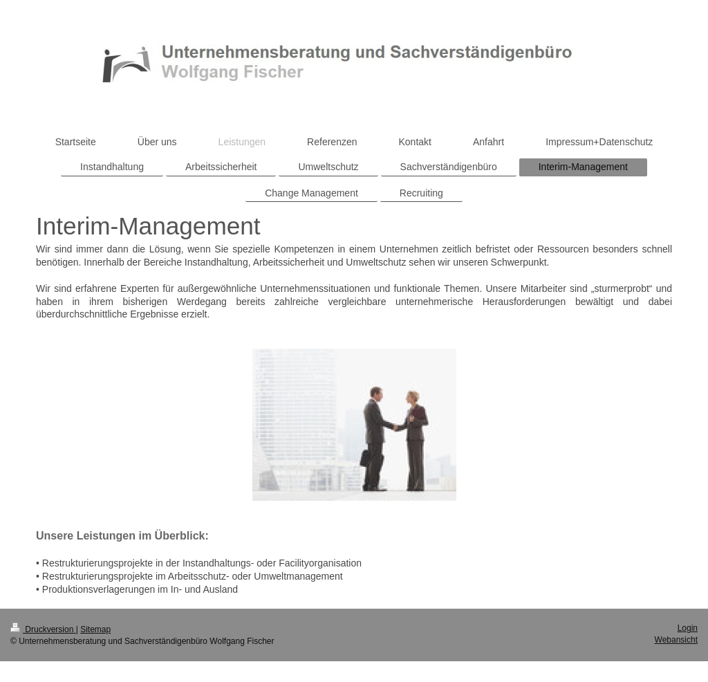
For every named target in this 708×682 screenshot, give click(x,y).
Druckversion (43, 629)
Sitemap (95, 629)
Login (688, 628)
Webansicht (676, 640)
